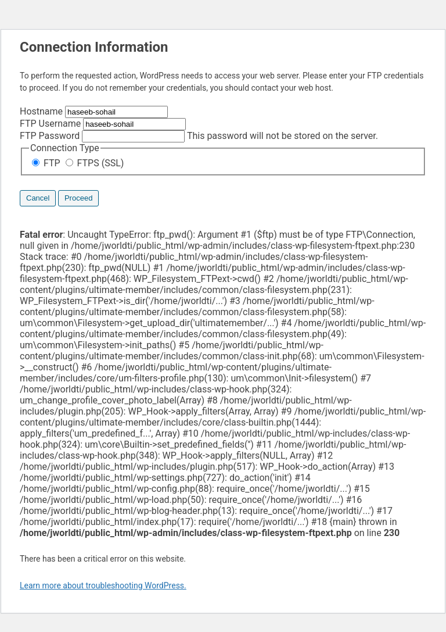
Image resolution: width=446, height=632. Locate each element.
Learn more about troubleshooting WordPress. (103, 585)
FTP (47, 163)
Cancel (37, 198)
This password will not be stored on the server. (199, 135)
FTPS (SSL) (95, 163)
